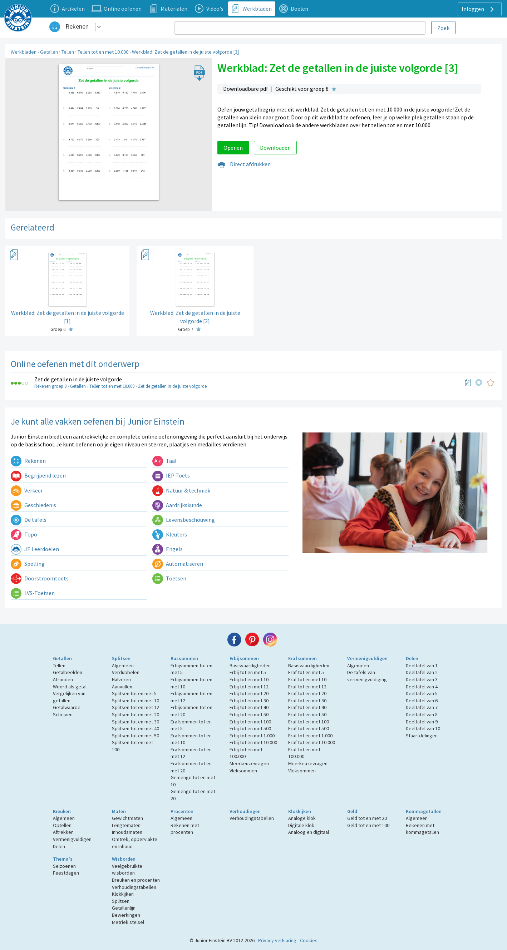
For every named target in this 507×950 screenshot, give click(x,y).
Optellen (62, 825)
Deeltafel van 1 (422, 665)
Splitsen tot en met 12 (135, 707)
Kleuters (169, 534)
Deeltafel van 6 (422, 700)
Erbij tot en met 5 (248, 672)
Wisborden (124, 859)
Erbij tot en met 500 (250, 728)
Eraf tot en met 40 (307, 707)
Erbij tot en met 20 (249, 693)
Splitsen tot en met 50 (135, 735)
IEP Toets (171, 475)
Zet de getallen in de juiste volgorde (78, 379)
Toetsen (169, 578)
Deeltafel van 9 (422, 721)
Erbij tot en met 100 (250, 721)
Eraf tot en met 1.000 (310, 735)
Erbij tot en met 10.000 (253, 742)
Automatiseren (177, 563)
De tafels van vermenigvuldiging (367, 676)
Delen (412, 658)
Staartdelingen (422, 735)
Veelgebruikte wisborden (127, 869)
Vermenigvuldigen (367, 658)
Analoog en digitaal (308, 832)
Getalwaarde (66, 707)
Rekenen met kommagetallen (422, 829)
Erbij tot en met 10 (249, 679)
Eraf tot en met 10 (307, 679)
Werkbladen (23, 52)
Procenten (182, 811)
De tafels (28, 519)
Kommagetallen (424, 811)
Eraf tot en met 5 (306, 672)
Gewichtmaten (127, 818)
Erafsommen (302, 658)
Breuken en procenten (136, 880)
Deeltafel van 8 (422, 714)
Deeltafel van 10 (423, 728)
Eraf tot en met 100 (308, 721)
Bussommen (184, 658)
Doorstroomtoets (40, 578)
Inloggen (479, 9)
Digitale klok (301, 825)
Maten (119, 811)
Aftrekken (63, 832)
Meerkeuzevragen (249, 763)
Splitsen (121, 658)
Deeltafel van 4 (422, 686)
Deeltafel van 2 (422, 672)
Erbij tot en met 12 (249, 686)
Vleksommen (243, 770)
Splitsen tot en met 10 (135, 700)
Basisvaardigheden (250, 665)
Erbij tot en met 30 (249, 700)
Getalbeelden (67, 672)
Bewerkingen (126, 915)
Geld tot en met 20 (367, 818)
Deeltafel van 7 (422, 707)
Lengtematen (126, 825)
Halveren (121, 679)
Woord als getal (70, 686)
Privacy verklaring (277, 940)
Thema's (63, 859)
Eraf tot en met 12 (307, 686)
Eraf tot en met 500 (308, 728)
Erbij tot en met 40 (249, 707)
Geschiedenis (33, 505)
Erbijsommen (244, 658)
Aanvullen (122, 686)
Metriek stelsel (128, 922)
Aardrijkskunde (177, 505)
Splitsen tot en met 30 (135, 721)
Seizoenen (64, 866)
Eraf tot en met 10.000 (311, 742)
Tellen (67, 52)
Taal (164, 460)
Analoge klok (302, 818)
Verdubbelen (125, 672)
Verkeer (27, 490)
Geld (352, 811)
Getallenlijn (124, 908)
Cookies (309, 940)
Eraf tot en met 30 (307, 700)
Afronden (63, 679)
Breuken (62, 811)
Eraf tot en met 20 (307, 693)
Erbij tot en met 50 (249, 714)
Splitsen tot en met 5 (134, 693)
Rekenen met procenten (185, 829)
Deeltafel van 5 (422, 693)
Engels (167, 549)
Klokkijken (299, 811)
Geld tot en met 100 (368, 825)
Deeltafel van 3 (422, 679)
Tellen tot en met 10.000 (103, 52)
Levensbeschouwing (183, 519)
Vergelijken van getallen (69, 697)
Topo (24, 534)
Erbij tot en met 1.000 (252, 735)
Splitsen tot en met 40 (135, 728)
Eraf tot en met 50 (307, 714)
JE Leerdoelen (35, 549)
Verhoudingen (245, 811)
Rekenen (77, 26)
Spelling (28, 563)
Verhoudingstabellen (252, 818)
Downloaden (275, 147)
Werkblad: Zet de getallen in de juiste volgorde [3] (185, 52)
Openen (233, 147)
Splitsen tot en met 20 (135, 714)
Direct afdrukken (244, 164)
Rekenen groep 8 (50, 386)
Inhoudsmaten (127, 832)
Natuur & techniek (181, 490)
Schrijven (63, 714)
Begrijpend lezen (38, 475)
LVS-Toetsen (33, 593)
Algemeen (123, 665)
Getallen (49, 52)
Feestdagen (66, 873)
